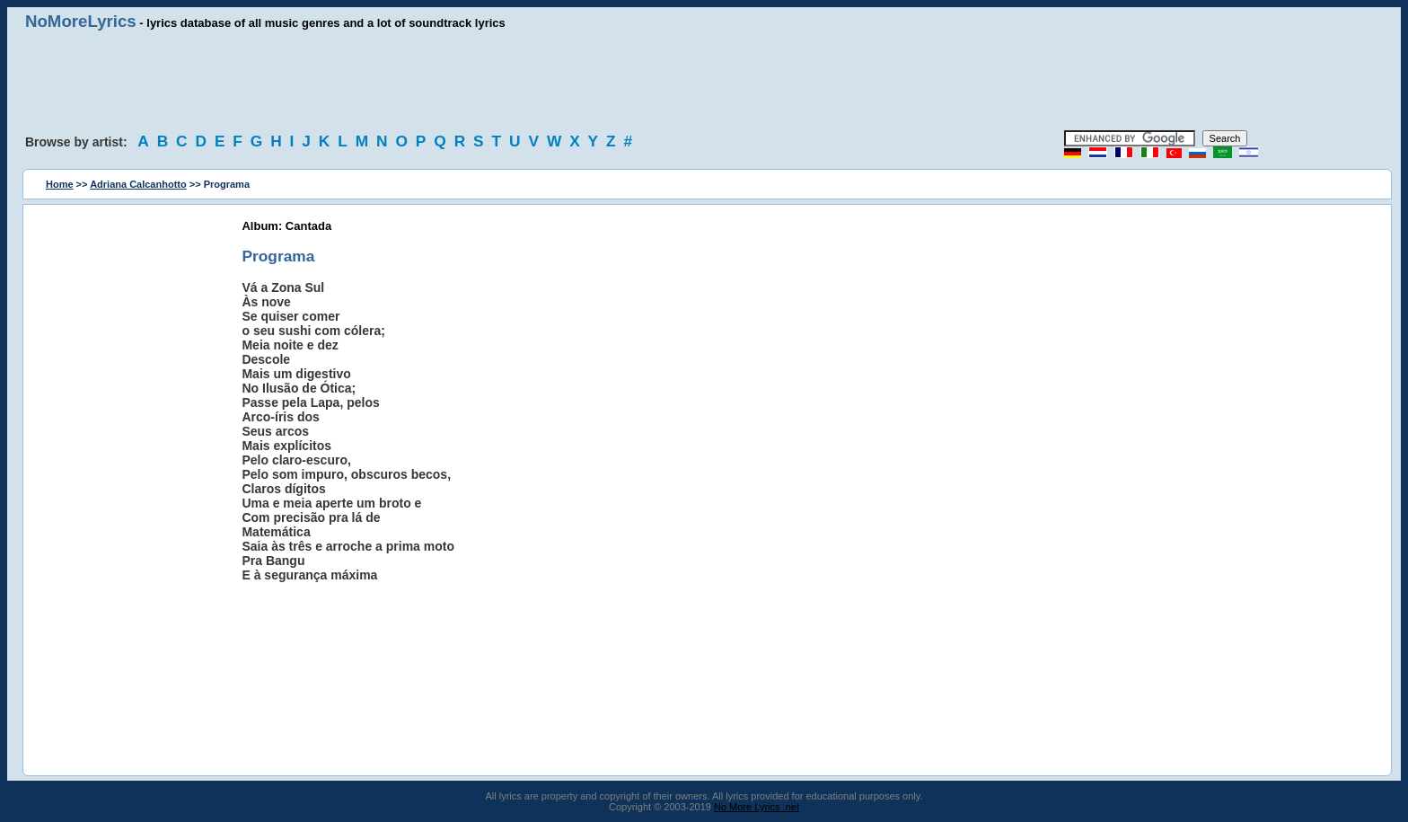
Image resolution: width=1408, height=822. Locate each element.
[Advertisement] (704, 80)
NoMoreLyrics (80, 21)
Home (60, 184)
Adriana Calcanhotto (138, 184)
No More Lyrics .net (756, 806)
